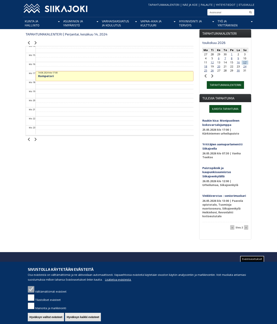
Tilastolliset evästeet (48, 302)
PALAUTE (207, 5)
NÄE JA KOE (190, 5)
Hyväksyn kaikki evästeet (83, 319)
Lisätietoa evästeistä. (118, 282)
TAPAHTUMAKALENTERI (163, 5)
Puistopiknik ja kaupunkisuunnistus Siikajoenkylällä (216, 172)
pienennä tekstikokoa (192, 13)
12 (212, 62)
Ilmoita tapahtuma (225, 108)
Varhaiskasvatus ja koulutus (115, 23)
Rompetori (46, 76)
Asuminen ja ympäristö (73, 23)
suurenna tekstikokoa (202, 12)
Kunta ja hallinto (32, 23)
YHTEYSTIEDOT (226, 5)
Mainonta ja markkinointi (50, 310)
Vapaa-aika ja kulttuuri (150, 23)
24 (244, 66)
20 (218, 66)
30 (238, 70)
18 (205, 66)
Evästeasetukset (252, 261)
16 (238, 62)
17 (244, 62)
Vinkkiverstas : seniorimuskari (224, 196)
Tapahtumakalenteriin (225, 85)
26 (212, 70)
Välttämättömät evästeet (51, 294)
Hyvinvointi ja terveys (190, 23)
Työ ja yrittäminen (228, 23)
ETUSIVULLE (246, 5)
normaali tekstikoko (197, 13)
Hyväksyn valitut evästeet (46, 319)
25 (205, 70)
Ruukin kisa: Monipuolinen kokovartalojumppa (220, 122)
